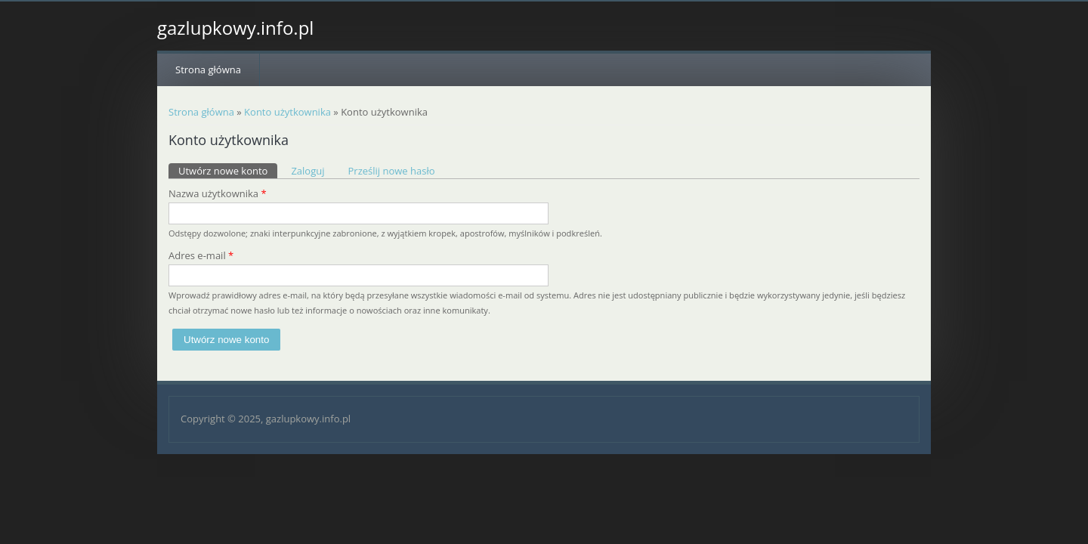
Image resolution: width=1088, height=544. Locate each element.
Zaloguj (307, 171)
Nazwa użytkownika (217, 193)
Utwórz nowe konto (227, 170)
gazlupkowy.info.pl (235, 28)
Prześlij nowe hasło (391, 171)
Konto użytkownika (287, 112)
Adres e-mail (200, 255)
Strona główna (208, 69)
